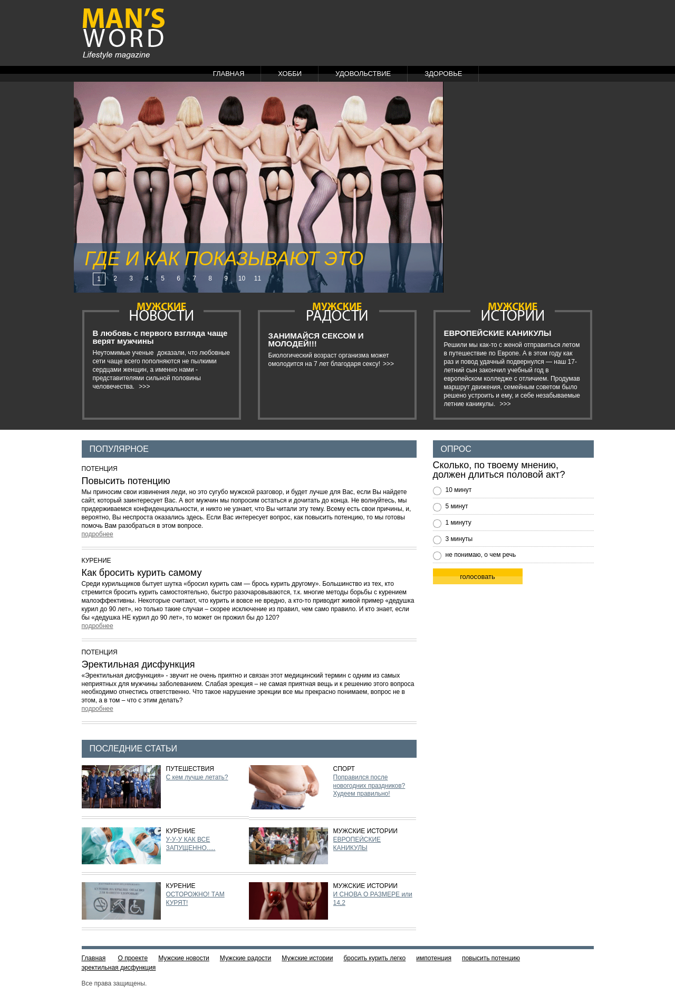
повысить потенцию (491, 958)
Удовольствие (363, 74)
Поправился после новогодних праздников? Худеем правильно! (369, 786)
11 (257, 278)
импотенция (433, 958)
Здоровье (443, 74)
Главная (229, 74)
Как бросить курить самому (142, 572)
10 (241, 278)
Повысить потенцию (126, 481)
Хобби (290, 74)
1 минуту (458, 522)
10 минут (459, 490)
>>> (144, 386)
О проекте (133, 958)
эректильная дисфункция (119, 967)
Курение (96, 560)
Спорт (344, 769)
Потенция (100, 468)
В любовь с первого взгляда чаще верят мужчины (160, 337)
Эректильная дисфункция (138, 664)
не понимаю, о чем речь (481, 554)
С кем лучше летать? (197, 777)
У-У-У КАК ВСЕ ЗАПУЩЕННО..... (191, 844)
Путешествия (190, 769)
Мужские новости (183, 958)
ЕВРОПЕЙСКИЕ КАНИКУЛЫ (498, 333)
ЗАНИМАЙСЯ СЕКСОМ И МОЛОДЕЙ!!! (316, 339)
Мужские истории (365, 831)
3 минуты (459, 539)
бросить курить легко (374, 958)
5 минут (457, 506)
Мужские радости (245, 958)
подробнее (97, 534)
